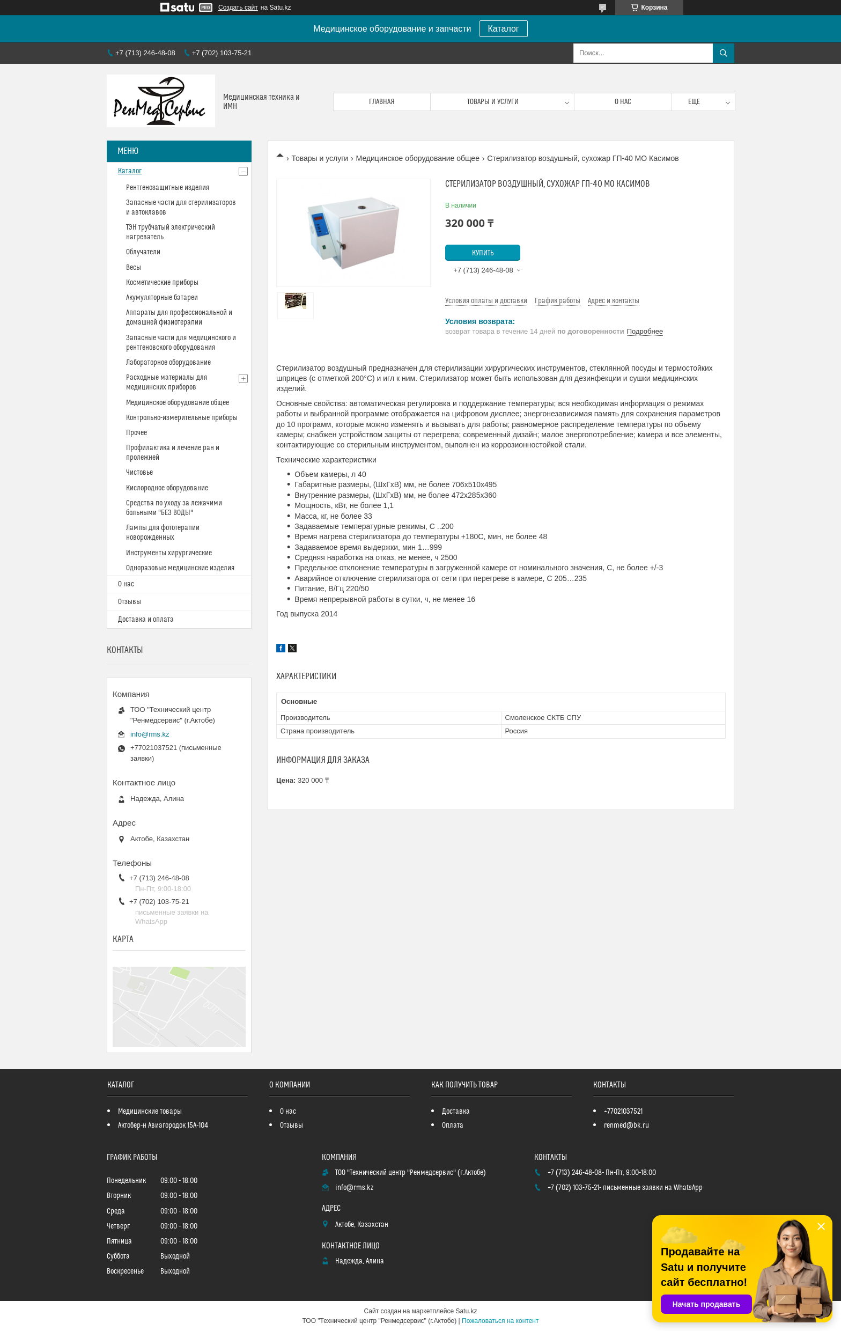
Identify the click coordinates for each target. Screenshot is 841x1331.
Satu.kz (466, 1311)
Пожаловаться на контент (500, 1321)
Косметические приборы (162, 282)
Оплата (452, 1125)
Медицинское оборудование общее (417, 158)
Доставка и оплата (146, 619)
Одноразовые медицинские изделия (180, 568)
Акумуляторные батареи (162, 297)
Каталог (503, 28)
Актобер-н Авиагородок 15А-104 (163, 1125)
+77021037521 (623, 1111)
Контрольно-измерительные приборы (182, 418)
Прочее (136, 433)
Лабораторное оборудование (168, 362)
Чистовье (139, 472)
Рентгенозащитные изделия (167, 187)
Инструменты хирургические (169, 553)
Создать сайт (238, 7)
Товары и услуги (493, 102)
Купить (483, 253)
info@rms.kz (149, 734)
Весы (133, 267)
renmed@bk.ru (626, 1125)
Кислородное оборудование (167, 488)
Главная (382, 102)
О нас (623, 102)
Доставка (456, 1111)
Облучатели (143, 252)
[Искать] (723, 53)
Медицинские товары (150, 1111)
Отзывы (129, 602)
